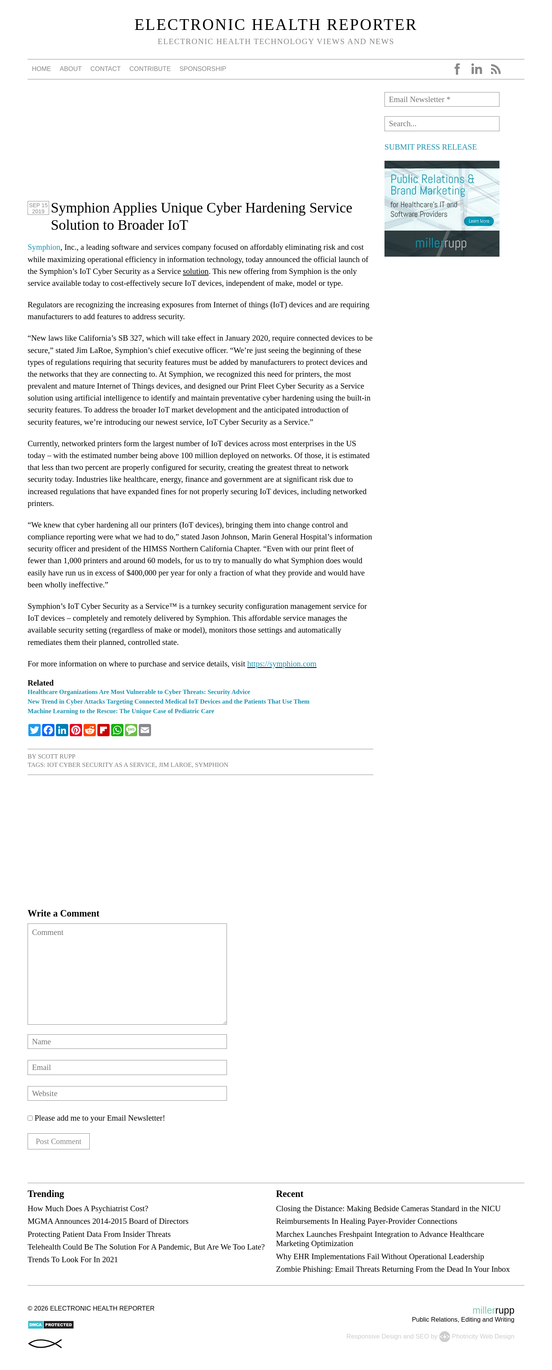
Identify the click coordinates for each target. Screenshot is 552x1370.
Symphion (44, 246)
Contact (105, 69)
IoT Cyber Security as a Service (101, 764)
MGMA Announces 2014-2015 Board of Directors (108, 1221)
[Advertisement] (200, 145)
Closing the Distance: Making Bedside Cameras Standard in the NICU (388, 1209)
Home (41, 69)
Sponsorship (202, 69)
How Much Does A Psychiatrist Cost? (88, 1209)
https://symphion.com (282, 663)
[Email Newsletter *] (441, 99)
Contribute (150, 69)
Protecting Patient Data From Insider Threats (99, 1234)
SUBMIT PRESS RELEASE (430, 146)
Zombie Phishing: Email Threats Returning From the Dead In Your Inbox (393, 1269)
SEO (422, 1336)
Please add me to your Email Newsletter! (96, 1117)
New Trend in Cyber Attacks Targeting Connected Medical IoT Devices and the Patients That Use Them (168, 701)
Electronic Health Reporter (276, 24)
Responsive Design (374, 1336)
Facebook (457, 69)
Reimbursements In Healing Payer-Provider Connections (366, 1221)
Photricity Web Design (483, 1336)
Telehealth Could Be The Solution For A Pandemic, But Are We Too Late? (146, 1247)
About (71, 69)
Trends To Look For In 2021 (73, 1260)
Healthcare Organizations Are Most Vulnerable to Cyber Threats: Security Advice (139, 692)
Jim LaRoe (175, 764)
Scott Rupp (57, 756)
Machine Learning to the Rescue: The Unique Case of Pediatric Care (121, 711)
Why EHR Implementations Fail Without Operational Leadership (380, 1256)
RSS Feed (495, 69)
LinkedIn (476, 69)
